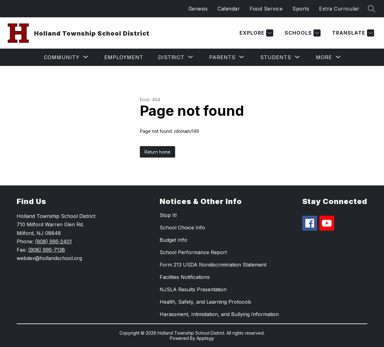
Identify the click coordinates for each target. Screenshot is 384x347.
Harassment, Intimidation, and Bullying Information (219, 314)
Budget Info (173, 240)
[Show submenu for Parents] (222, 57)
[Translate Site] (352, 33)
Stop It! (168, 215)
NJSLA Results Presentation (193, 289)
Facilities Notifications (185, 277)
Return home (157, 151)
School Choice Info (182, 227)
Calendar (229, 9)
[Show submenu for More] (324, 57)
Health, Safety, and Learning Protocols (205, 302)
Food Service (266, 9)
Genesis (198, 9)
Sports (300, 9)
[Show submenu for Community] (62, 57)
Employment (123, 57)
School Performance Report (193, 252)
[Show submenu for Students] (275, 57)
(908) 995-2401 (53, 241)
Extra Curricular (339, 9)
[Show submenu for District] (171, 57)
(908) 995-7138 (46, 250)
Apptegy (205, 338)
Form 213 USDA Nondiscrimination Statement (213, 265)
